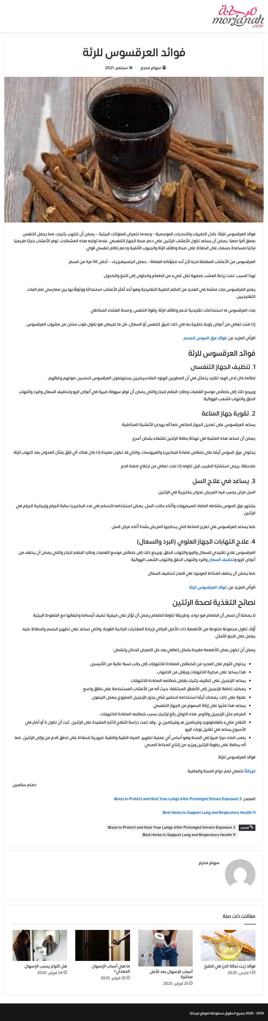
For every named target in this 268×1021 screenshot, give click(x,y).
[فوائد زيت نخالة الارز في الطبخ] (228, 943)
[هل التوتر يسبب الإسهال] (40, 943)
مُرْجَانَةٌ (249, 771)
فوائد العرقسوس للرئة (207, 587)
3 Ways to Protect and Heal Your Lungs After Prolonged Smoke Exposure (178, 799)
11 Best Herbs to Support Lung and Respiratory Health (189, 835)
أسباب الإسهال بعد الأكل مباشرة (171, 972)
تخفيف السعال (221, 559)
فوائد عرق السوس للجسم (204, 338)
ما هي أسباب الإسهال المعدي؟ (111, 966)
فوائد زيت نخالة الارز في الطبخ (229, 963)
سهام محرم (150, 67)
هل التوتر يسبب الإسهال (45, 963)
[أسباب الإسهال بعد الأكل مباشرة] (165, 946)
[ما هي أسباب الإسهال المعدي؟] (102, 943)
